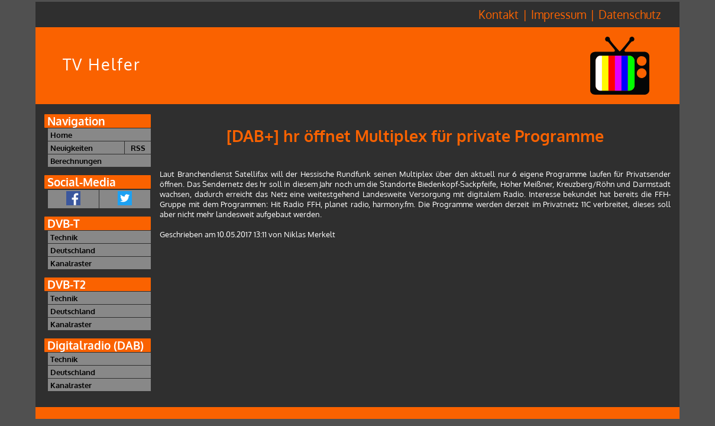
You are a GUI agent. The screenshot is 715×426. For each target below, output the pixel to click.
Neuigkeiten (71, 148)
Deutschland (72, 250)
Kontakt (498, 14)
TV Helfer (102, 64)
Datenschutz (629, 14)
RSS (138, 148)
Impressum (558, 14)
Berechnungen (76, 161)
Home (61, 135)
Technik (63, 237)
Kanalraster (71, 263)
